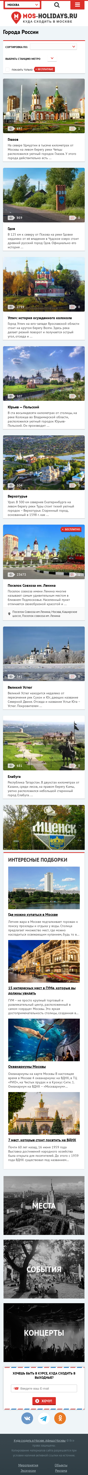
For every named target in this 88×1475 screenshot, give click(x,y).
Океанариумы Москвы (27, 1066)
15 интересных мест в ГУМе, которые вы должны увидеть (42, 990)
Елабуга (14, 776)
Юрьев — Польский (23, 407)
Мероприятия (28, 1465)
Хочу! (47, 1401)
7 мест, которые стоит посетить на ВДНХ (42, 1139)
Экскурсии (28, 1470)
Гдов (11, 228)
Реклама (61, 1470)
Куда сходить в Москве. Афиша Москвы (40, 1441)
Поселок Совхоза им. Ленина (32, 585)
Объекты (61, 1465)
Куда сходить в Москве (48, 22)
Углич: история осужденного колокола (40, 317)
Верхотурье (17, 496)
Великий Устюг (20, 687)
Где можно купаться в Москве (33, 914)
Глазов (13, 139)
